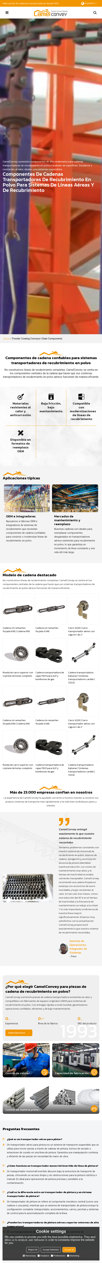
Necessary (29, 1255)
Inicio (6, 338)
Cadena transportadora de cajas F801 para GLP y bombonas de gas (50, 676)
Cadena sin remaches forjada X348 (47, 629)
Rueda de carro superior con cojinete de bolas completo (18, 674)
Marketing (73, 1255)
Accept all (69, 1249)
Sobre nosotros (16, 1033)
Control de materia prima (22, 1109)
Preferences (58, 1255)
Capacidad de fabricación (72, 1073)
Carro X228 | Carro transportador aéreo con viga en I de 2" (81, 631)
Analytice (43, 1255)
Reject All (32, 1249)
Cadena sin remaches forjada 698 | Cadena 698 (16, 629)
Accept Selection (51, 1249)
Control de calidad (17, 1073)
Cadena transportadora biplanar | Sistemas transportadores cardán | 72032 (81, 677)
